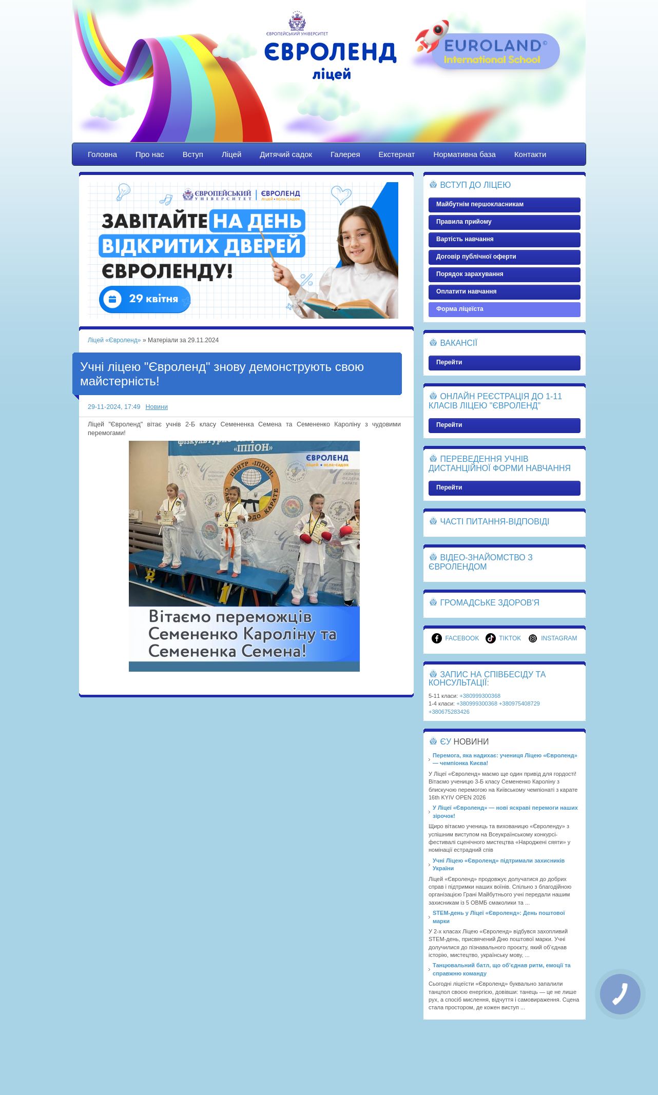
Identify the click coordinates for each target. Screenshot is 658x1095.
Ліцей (231, 154)
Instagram (552, 638)
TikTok (503, 638)
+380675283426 (449, 712)
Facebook (455, 638)
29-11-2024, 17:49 (114, 406)
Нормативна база (464, 154)
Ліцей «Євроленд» (329, 80)
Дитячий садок (286, 154)
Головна (102, 154)
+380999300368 (479, 696)
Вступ (193, 154)
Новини (156, 406)
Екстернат (397, 154)
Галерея (345, 154)
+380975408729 (519, 703)
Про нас (150, 154)
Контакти (530, 154)
